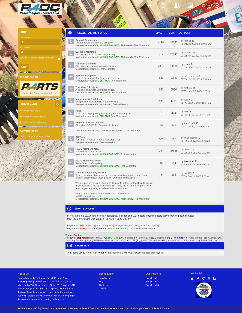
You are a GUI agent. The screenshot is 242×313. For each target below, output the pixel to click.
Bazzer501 (206, 240)
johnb (144, 240)
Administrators (83, 228)
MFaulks (157, 240)
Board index (104, 278)
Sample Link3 (152, 285)
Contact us (104, 288)
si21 (186, 111)
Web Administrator (145, 228)
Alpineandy (127, 45)
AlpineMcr (173, 240)
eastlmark (93, 45)
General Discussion (86, 40)
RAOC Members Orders (88, 160)
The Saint (189, 161)
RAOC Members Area (87, 149)
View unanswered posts (33, 116)
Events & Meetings (86, 52)
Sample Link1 (152, 278)
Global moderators (117, 228)
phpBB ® (35, 308)
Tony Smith (189, 240)
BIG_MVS (114, 45)
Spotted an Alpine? (86, 75)
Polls (78, 110)
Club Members (99, 228)
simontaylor (105, 104)
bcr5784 (119, 240)
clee (67, 237)
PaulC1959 (105, 130)
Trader (131, 228)
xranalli (187, 40)
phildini (104, 45)
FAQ (101, 281)
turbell (132, 240)
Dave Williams (101, 240)
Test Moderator (142, 45)
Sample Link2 (152, 281)
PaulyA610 (117, 130)
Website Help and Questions (91, 172)
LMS (67, 240)
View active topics (30, 110)
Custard (212, 237)
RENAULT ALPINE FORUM (92, 33)
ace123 (188, 149)
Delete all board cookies (33, 122)
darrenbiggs (82, 240)
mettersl (188, 52)
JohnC (99, 237)
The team (103, 285)
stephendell (83, 237)
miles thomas (191, 76)
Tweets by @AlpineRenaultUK (35, 136)
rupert (187, 64)
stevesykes (157, 252)
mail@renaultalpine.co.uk (88, 196)
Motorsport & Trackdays (89, 99)
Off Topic (80, 137)
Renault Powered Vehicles (90, 122)
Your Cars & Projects (87, 87)
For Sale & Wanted (86, 63)
